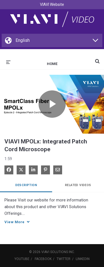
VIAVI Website (52, 4)
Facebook (43, 259)
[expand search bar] (97, 59)
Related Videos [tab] (78, 185)
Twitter (63, 259)
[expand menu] (8, 62)
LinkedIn (83, 259)
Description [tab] (26, 185)
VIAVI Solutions (54, 252)
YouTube (21, 259)
